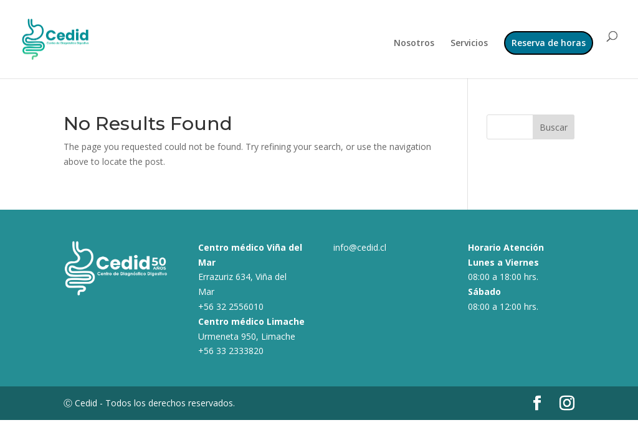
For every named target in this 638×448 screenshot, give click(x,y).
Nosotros (414, 44)
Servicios (469, 44)
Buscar (554, 127)
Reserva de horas (549, 43)
